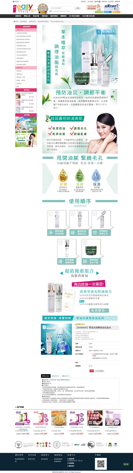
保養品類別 (20, 67)
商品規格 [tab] (45, 376)
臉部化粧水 (20, 74)
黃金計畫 (36, 16)
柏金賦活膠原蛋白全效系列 (24, 36)
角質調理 (19, 83)
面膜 (18, 86)
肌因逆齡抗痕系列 (21, 52)
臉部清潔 (19, 71)
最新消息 (104, 1)
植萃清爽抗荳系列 (21, 45)
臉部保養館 (54, 16)
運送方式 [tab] (65, 376)
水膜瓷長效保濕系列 (22, 33)
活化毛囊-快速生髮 (88, 16)
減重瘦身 (18, 16)
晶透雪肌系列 (20, 58)
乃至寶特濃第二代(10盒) (76, 427)
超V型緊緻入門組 (113, 427)
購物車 (97, 1)
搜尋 (77, 8)
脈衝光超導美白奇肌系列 (23, 39)
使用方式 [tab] (55, 376)
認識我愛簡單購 (19, 460)
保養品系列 (32, 21)
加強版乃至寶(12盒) (41, 427)
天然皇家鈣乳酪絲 (59, 427)
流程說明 (44, 459)
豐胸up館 (27, 16)
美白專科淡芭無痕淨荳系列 (24, 49)
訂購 (126, 464)
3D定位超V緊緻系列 (22, 55)
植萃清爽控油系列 (43, 21)
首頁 (16, 21)
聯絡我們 (70, 466)
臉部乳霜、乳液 (21, 77)
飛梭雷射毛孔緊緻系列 (23, 61)
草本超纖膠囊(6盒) (95, 427)
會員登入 (83, 1)
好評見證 (111, 1)
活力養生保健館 (74, 16)
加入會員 (90, 1)
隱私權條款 (58, 459)
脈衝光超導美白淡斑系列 (23, 42)
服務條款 (57, 461)
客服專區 (117, 1)
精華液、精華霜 (21, 80)
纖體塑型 (63, 16)
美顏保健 (45, 16)
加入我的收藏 (99, 370)
